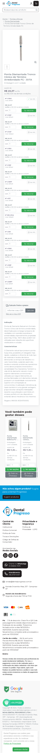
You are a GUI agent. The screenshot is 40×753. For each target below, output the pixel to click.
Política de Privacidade (12, 743)
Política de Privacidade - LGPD (29, 528)
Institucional (7, 527)
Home (5, 19)
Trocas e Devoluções (11, 537)
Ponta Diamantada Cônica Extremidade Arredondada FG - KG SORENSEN (28, 438)
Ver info (31, 99)
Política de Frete (9, 533)
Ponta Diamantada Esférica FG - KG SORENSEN (12, 438)
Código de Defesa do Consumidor (11, 541)
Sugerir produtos (11, 497)
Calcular (30, 310)
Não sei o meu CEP (13, 314)
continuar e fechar (21, 749)
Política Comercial (10, 530)
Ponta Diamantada (12, 21)
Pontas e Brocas (16, 19)
